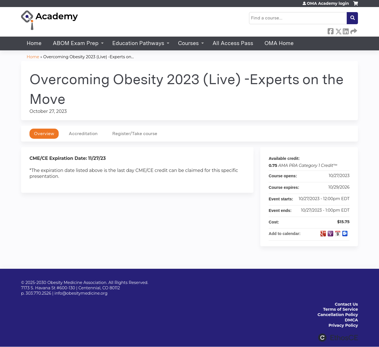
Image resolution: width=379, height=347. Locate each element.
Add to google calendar (323, 233)
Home (34, 43)
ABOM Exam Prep (76, 43)
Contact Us (346, 304)
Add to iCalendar (338, 233)
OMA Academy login (328, 3)
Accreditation (83, 133)
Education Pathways (138, 43)
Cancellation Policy (338, 314)
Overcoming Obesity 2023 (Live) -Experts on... (88, 56)
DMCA (351, 320)
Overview (44, 133)
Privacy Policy (343, 325)
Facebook (330, 30)
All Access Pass (233, 43)
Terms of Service (340, 309)
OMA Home (279, 43)
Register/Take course (134, 133)
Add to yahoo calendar (330, 233)
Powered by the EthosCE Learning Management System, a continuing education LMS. (338, 337)
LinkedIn (345, 30)
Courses (188, 43)
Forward (353, 30)
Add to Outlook (345, 233)
